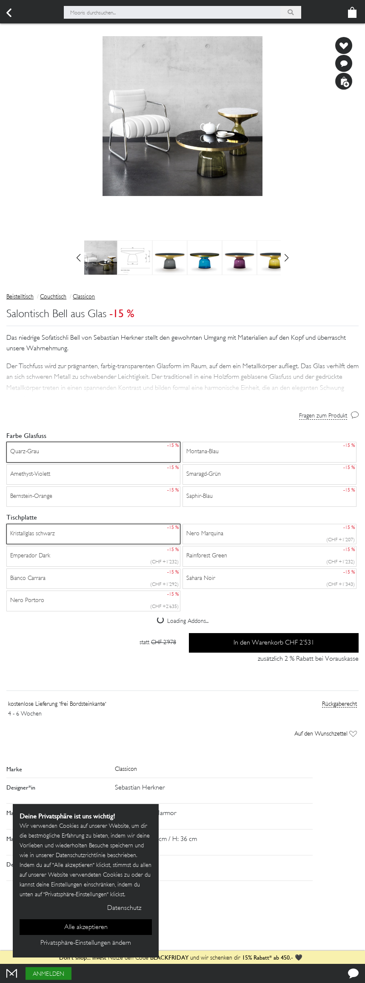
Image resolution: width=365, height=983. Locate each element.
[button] (182, 377)
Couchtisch (53, 297)
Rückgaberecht (339, 704)
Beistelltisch (20, 297)
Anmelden (48, 974)
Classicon (84, 297)
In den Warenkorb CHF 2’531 (274, 643)
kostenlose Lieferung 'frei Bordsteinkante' (57, 704)
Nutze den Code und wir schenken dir (149, 958)
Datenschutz (124, 908)
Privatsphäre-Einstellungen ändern (85, 943)
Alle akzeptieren (86, 927)
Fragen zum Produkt (323, 416)
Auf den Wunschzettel (325, 734)
